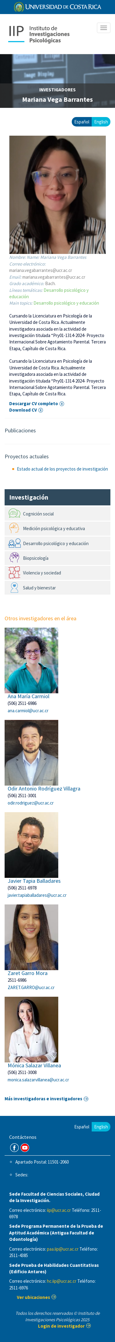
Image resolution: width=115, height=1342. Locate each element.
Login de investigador (61, 1326)
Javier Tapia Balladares (34, 880)
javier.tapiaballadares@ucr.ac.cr (37, 895)
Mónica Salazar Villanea (34, 1065)
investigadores (57, 90)
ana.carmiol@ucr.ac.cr (28, 710)
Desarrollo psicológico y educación (66, 303)
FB (14, 1147)
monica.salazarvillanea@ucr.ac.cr (38, 1080)
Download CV (23, 410)
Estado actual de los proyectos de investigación (62, 469)
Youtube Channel (24, 1147)
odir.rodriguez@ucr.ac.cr (31, 803)
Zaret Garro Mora (28, 973)
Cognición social (38, 514)
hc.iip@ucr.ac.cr (61, 1281)
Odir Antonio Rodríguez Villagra (44, 788)
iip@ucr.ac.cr (59, 1210)
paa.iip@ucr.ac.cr (63, 1249)
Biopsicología (35, 558)
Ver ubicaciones (33, 1297)
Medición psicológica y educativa (54, 528)
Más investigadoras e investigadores (43, 1099)
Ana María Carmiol (28, 696)
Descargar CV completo (33, 403)
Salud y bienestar (39, 588)
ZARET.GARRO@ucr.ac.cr (31, 987)
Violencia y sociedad (42, 573)
